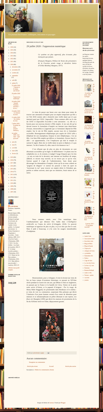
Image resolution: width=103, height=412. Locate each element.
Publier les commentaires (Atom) (44, 370)
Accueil (51, 366)
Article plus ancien (70, 366)
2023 (12, 56)
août (13, 80)
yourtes (86, 280)
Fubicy (86, 258)
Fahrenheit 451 (88, 256)
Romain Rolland (89, 270)
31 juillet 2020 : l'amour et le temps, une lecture (16, 88)
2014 (12, 171)
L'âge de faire (88, 260)
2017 (12, 163)
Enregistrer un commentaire (37, 362)
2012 (12, 177)
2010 (12, 183)
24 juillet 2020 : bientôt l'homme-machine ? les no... (16, 105)
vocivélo (86, 277)
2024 (12, 53)
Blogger (63, 403)
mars (13, 150)
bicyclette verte (88, 241)
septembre (15, 75)
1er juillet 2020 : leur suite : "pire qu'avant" (16, 136)
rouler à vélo (88, 273)
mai (13, 145)
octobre (14, 73)
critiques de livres (89, 251)
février (14, 153)
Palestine (87, 268)
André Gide (87, 236)
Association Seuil (89, 238)
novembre (15, 70)
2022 (12, 58)
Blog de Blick (88, 243)
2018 (12, 160)
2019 (12, 157)
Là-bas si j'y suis (89, 265)
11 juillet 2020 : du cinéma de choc (16, 119)
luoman (52, 403)
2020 (12, 64)
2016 (12, 166)
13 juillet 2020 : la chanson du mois (16, 112)
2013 (12, 174)
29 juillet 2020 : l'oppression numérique (16, 96)
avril (13, 148)
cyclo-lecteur (14, 206)
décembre (15, 67)
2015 (12, 169)
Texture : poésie (89, 275)
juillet (14, 83)
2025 (12, 50)
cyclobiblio (87, 253)
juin (13, 142)
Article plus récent (32, 366)
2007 (12, 192)
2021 (12, 61)
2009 (12, 186)
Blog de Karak (88, 246)
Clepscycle (87, 248)
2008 (12, 189)
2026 (12, 47)
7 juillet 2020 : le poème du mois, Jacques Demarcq (16, 127)
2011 (12, 180)
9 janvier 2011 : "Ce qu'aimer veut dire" (89, 225)
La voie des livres (89, 263)
